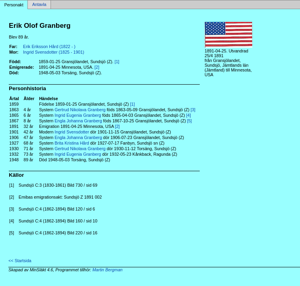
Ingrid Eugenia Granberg (78, 115)
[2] (97, 67)
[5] (189, 120)
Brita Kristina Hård (72, 143)
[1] (117, 61)
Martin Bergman (107, 269)
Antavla (39, 4)
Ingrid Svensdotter (72, 131)
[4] (188, 115)
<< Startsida (19, 260)
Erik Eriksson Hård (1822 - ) (49, 46)
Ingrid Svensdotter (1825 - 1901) (53, 52)
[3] (193, 109)
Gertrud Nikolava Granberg (80, 109)
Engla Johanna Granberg (78, 120)
